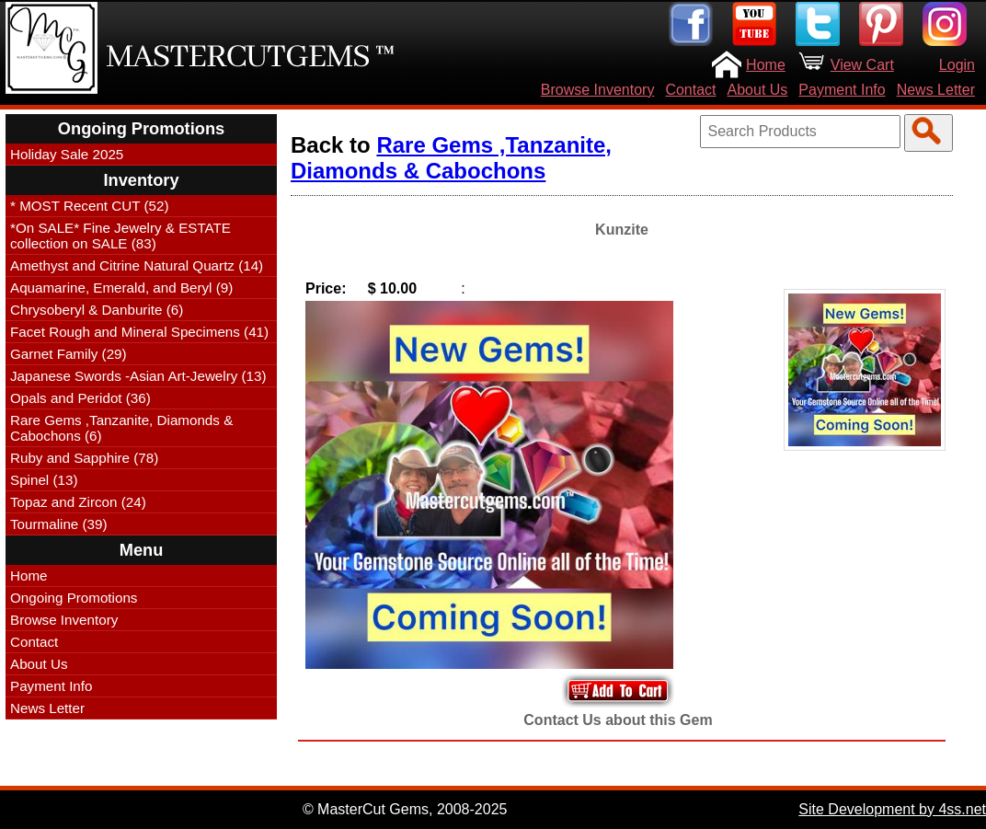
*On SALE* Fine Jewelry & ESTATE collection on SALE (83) (120, 235)
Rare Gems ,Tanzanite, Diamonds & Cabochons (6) (121, 427)
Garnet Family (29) (68, 354)
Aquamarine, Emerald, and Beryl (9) (121, 287)
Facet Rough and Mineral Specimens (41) (139, 332)
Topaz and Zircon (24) (78, 502)
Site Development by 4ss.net (892, 809)
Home (765, 65)
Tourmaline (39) (59, 524)
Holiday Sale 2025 (66, 154)
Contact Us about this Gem (617, 720)
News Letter (936, 90)
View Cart (862, 65)
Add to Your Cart (618, 690)
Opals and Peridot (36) (80, 398)
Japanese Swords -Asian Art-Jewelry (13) (138, 376)
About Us (758, 90)
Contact (690, 90)
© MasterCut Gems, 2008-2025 (405, 809)
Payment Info (841, 90)
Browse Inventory (598, 90)
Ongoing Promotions (73, 597)
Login (957, 65)
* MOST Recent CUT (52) (89, 205)
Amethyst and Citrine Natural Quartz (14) (136, 265)
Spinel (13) (43, 480)
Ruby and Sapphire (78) (84, 458)
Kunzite (621, 229)
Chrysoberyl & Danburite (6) (96, 309)
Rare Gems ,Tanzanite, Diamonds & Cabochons (451, 157)
